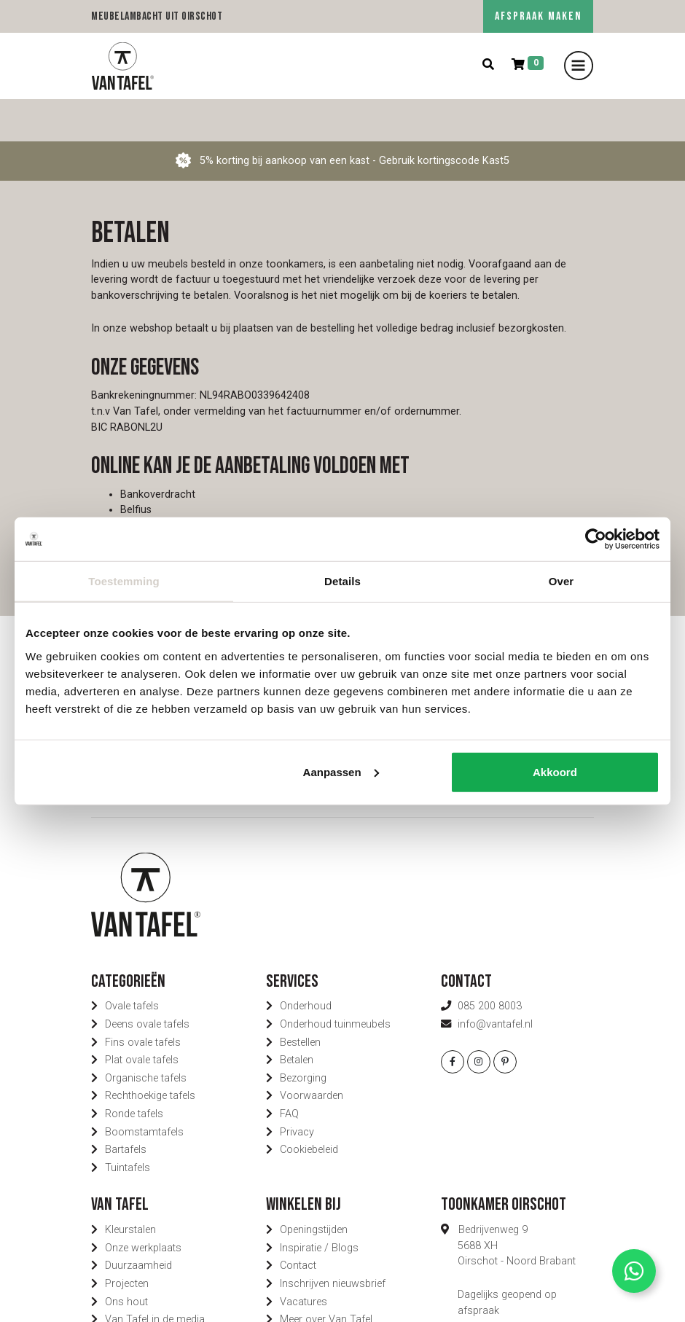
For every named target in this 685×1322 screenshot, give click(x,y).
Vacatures (303, 1259)
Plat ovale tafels (142, 1018)
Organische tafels (146, 1036)
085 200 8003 (490, 964)
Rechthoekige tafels (150, 1053)
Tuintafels (127, 1125)
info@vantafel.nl (495, 982)
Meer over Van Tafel (326, 1277)
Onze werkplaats (143, 1206)
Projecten (127, 1241)
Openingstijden (314, 1187)
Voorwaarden (311, 1053)
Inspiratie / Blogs (319, 1206)
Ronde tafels (134, 1071)
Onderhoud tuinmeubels (335, 982)
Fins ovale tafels (143, 999)
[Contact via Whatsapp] (634, 1271)
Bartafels (125, 1107)
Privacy (297, 1089)
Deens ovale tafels (147, 982)
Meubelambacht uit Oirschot (156, 16)
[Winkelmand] (527, 65)
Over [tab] (561, 581)
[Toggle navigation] (578, 65)
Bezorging (303, 1036)
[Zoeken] (488, 65)
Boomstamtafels (144, 1089)
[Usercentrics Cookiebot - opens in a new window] (595, 539)
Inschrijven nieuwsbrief (332, 1241)
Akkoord (555, 771)
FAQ (289, 1071)
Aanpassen (341, 771)
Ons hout (126, 1259)
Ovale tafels (132, 964)
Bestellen (300, 999)
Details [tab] (342, 581)
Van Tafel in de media (155, 1277)
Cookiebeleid (309, 1107)
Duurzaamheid (138, 1223)
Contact (298, 1223)
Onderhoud (306, 964)
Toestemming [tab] (124, 581)
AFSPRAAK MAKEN (538, 16)
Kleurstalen (130, 1187)
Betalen (296, 1018)
